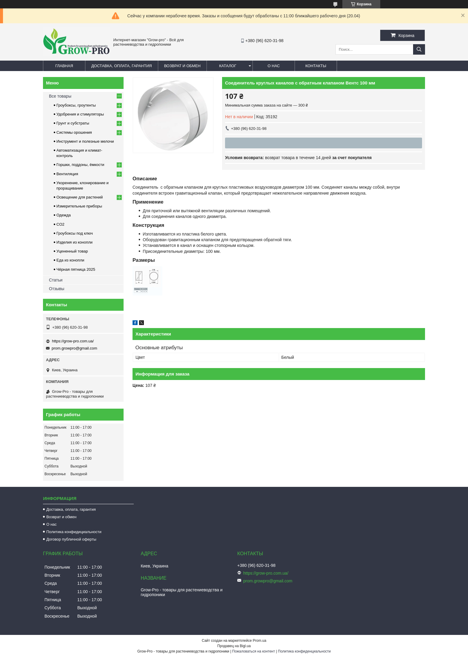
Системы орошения (74, 132)
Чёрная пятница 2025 (75, 269)
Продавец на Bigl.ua (234, 646)
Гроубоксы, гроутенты (76, 105)
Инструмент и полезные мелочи (85, 141)
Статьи (55, 280)
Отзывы (56, 288)
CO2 (60, 224)
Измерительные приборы (79, 206)
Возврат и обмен (182, 66)
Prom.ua (259, 640)
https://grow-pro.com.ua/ (73, 341)
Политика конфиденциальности (304, 651)
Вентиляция (67, 174)
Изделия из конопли (74, 242)
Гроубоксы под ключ (74, 233)
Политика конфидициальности (73, 532)
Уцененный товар (72, 251)
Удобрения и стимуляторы (80, 114)
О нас (274, 66)
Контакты (315, 66)
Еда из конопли (70, 260)
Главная (64, 66)
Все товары (60, 96)
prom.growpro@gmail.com (74, 348)
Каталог (227, 66)
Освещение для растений (79, 197)
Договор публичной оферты (71, 539)
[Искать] (419, 49)
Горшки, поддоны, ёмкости (80, 164)
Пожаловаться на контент (253, 651)
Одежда (63, 215)
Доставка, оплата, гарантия (121, 66)
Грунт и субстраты (72, 123)
